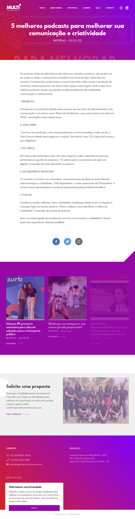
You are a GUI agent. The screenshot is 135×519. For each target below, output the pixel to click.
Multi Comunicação (14, 7)
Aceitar (34, 508)
